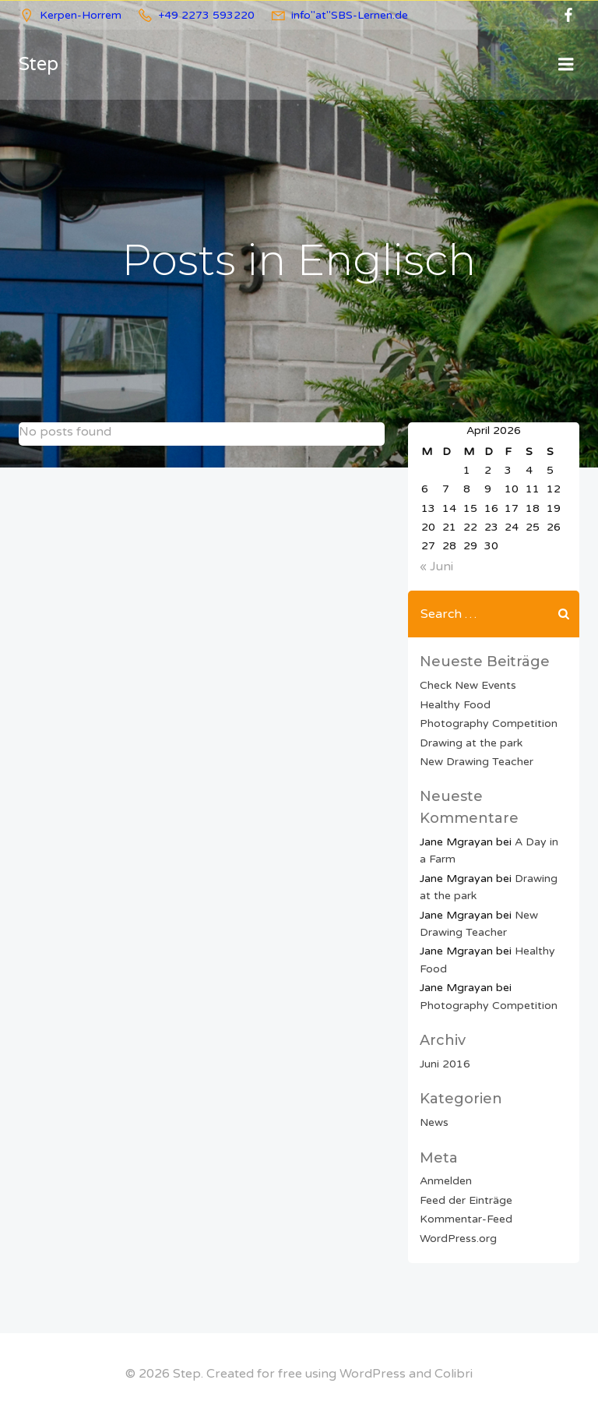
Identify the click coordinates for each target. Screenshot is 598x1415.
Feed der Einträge (466, 1200)
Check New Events (468, 685)
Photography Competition (489, 723)
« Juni (436, 566)
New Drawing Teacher (476, 761)
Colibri (453, 1373)
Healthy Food (455, 704)
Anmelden (446, 1180)
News (434, 1122)
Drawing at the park (471, 742)
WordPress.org (458, 1237)
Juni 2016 (445, 1064)
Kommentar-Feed (466, 1219)
